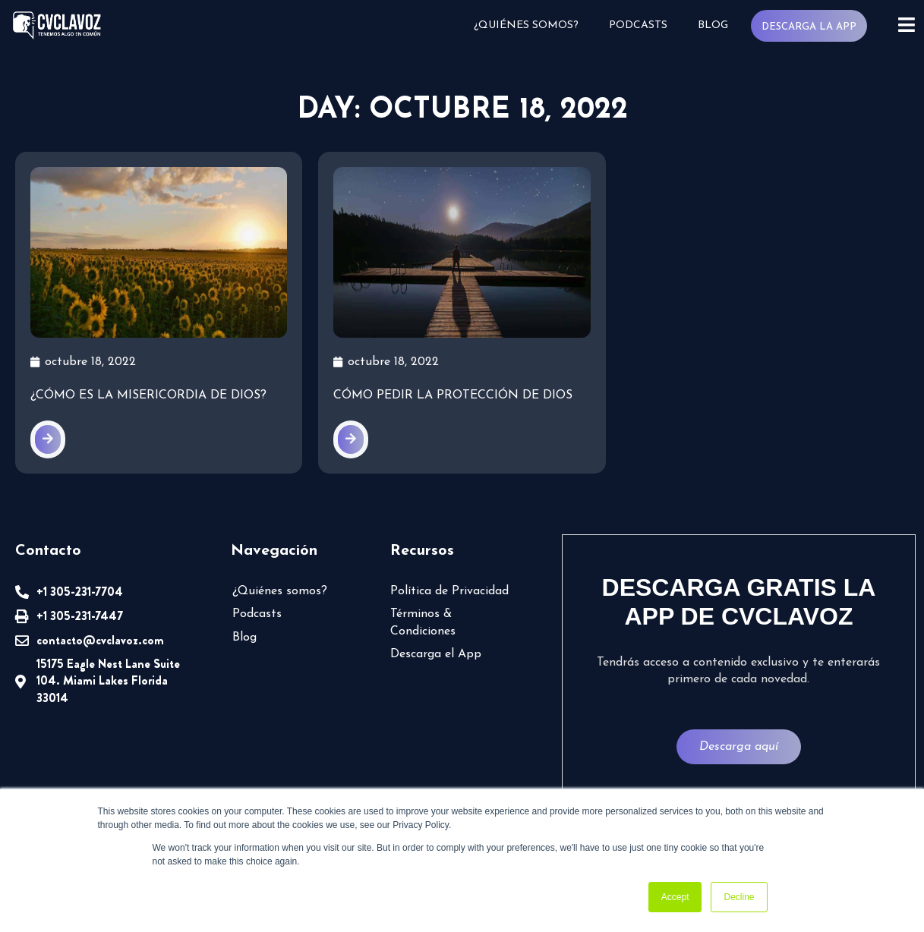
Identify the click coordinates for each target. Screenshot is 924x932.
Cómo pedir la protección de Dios (452, 395)
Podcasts (638, 25)
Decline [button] (739, 897)
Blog (713, 25)
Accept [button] (675, 897)
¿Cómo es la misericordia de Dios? (148, 395)
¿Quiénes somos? (526, 25)
